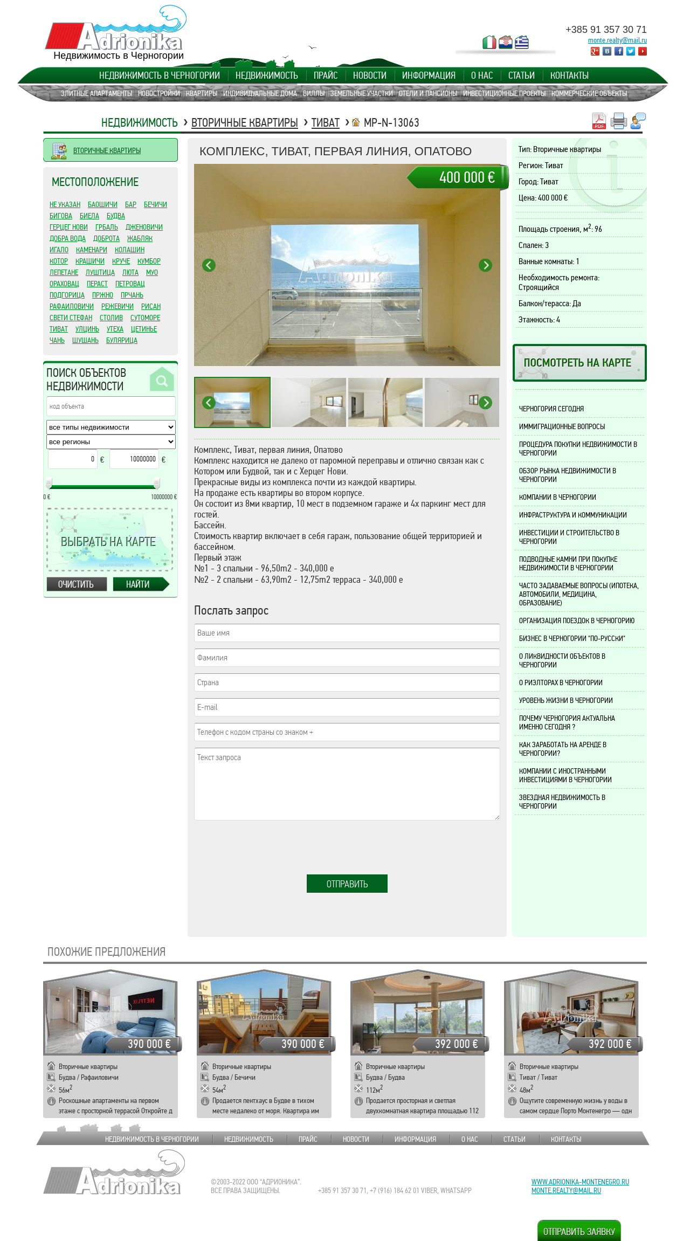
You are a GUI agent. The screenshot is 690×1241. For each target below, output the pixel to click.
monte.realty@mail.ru (617, 40)
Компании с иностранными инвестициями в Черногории (565, 775)
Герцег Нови (69, 227)
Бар (130, 204)
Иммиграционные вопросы (562, 426)
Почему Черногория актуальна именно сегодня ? (567, 722)
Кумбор (149, 261)
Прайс (325, 75)
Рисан (151, 306)
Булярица (121, 340)
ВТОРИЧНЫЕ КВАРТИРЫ (107, 150)
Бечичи (155, 204)
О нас (482, 75)
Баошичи (103, 204)
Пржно (102, 295)
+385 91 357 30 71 (606, 29)
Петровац (130, 283)
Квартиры (201, 93)
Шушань (85, 340)
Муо (152, 272)
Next (485, 265)
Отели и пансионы (428, 93)
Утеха (115, 329)
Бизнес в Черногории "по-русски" (572, 638)
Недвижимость (267, 75)
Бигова (61, 215)
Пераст (97, 283)
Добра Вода (68, 238)
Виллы (314, 93)
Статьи (521, 75)
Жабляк (140, 238)
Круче (121, 261)
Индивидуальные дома (260, 93)
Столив (111, 317)
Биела (89, 215)
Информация (429, 75)
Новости (370, 75)
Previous (209, 265)
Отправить (347, 884)
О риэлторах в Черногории (561, 682)
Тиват (326, 122)
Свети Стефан (71, 317)
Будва (116, 215)
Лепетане (64, 272)
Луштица (100, 272)
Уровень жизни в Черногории (566, 700)
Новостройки (159, 93)
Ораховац (64, 283)
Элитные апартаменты (96, 93)
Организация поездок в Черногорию (576, 620)
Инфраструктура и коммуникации (573, 515)
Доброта (106, 238)
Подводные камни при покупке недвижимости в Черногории (568, 563)
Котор (59, 261)
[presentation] (276, 848)
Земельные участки (361, 93)
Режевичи (117, 306)
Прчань (132, 295)
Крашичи (90, 261)
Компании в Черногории (557, 497)
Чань (57, 340)
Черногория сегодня (551, 408)
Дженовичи (144, 227)
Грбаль (106, 227)
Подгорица (67, 295)
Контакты (569, 75)
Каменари (91, 249)
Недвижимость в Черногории (159, 75)
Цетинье (144, 329)
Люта (130, 272)
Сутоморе (145, 317)
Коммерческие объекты (589, 93)
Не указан (65, 204)
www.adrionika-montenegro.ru (580, 1181)
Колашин (129, 249)
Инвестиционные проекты (504, 93)
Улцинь (87, 329)
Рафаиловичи (72, 306)
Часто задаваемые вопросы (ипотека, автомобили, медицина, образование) (579, 594)
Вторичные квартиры (244, 122)
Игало (59, 249)
